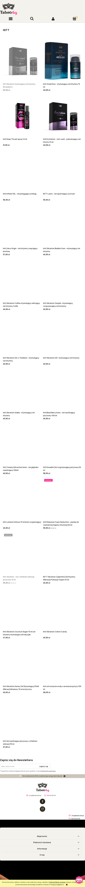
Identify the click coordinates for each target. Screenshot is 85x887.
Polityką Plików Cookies (57, 882)
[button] (10, 18)
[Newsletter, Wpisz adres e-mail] (18, 766)
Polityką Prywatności (48, 771)
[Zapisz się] (44, 766)
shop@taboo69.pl (35, 795)
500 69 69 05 (51, 795)
